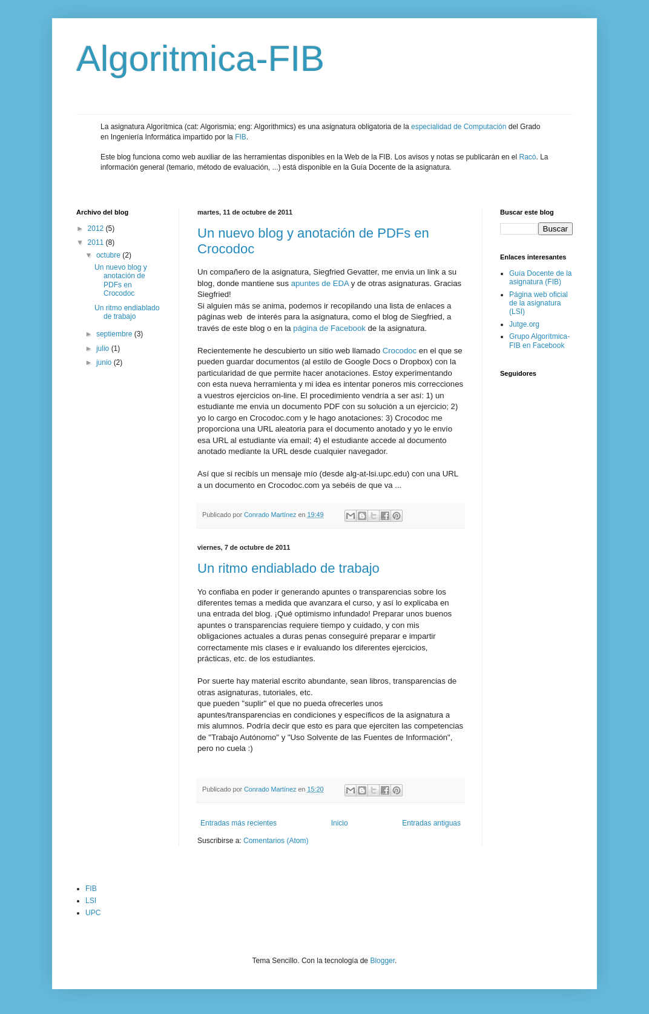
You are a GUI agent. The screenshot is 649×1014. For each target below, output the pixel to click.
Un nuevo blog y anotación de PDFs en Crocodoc (120, 280)
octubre (109, 255)
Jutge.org (524, 324)
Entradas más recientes (238, 823)
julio (103, 348)
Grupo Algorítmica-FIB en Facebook (539, 340)
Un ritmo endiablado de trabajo (288, 568)
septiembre (115, 334)
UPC (92, 913)
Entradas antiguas (431, 823)
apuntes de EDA (320, 283)
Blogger (382, 960)
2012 (97, 228)
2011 (97, 242)
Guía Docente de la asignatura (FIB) (540, 277)
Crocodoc (400, 350)
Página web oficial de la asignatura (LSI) (538, 303)
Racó (527, 157)
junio (105, 362)
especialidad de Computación (458, 126)
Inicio (339, 823)
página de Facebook (329, 328)
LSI (90, 900)
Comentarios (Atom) (275, 840)
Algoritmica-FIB (200, 58)
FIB (240, 137)
